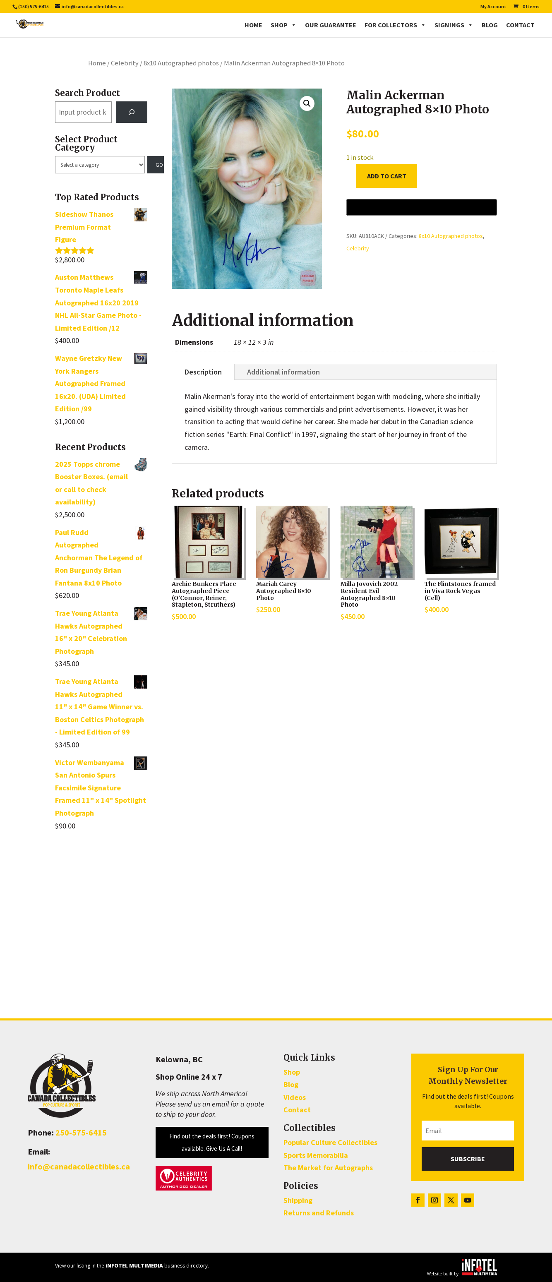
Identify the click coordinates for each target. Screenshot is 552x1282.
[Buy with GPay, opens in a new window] (421, 207)
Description (203, 372)
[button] (307, 103)
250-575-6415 (81, 1132)
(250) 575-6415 (33, 6)
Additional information (283, 372)
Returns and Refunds (318, 1212)
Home (253, 25)
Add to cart (386, 176)
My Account (493, 7)
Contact (520, 25)
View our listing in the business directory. (132, 1265)
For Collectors (395, 24)
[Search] (131, 112)
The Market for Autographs (328, 1167)
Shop (284, 24)
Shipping (297, 1200)
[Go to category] (155, 164)
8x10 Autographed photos (181, 63)
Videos (294, 1097)
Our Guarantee (330, 25)
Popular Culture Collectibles (330, 1142)
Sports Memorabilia (315, 1155)
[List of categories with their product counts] (99, 164)
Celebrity (125, 63)
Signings (453, 24)
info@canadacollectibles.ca (79, 1166)
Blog (490, 25)
